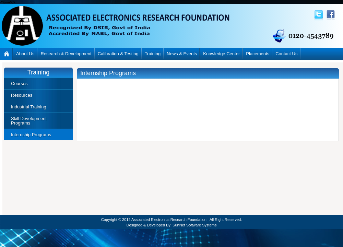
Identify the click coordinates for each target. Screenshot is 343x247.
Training (153, 53)
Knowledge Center (221, 53)
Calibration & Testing (118, 53)
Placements (257, 53)
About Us (25, 53)
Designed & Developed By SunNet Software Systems (172, 225)
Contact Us (286, 53)
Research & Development (65, 53)
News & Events (182, 53)
